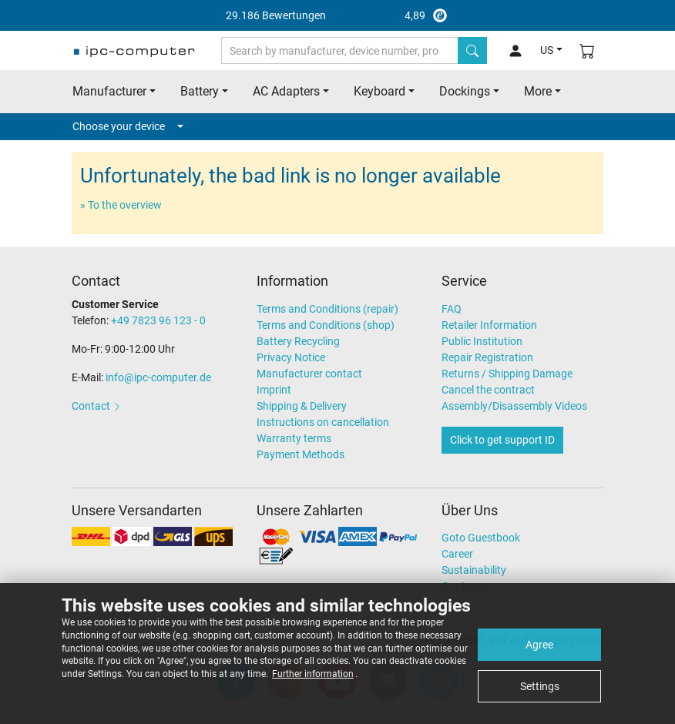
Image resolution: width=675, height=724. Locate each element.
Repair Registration (487, 357)
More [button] (538, 91)
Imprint (274, 390)
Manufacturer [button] (109, 91)
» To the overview (121, 205)
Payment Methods (300, 454)
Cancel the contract (488, 390)
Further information (313, 674)
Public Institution (482, 341)
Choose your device (127, 126)
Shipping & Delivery (302, 406)
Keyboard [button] (379, 91)
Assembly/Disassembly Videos (514, 406)
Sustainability (474, 570)
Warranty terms (294, 438)
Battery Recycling (298, 341)
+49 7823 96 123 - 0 (158, 320)
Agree (539, 645)
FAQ (452, 309)
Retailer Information (489, 325)
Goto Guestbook (481, 537)
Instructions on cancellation (323, 422)
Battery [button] (199, 91)
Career (457, 554)
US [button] (546, 50)
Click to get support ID (502, 440)
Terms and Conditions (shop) (326, 325)
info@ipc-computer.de (158, 377)
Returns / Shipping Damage (507, 373)
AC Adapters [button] (286, 91)
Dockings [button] (464, 91)
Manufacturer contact (309, 373)
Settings (539, 686)
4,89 (337, 15)
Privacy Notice (291, 357)
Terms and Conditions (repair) (327, 309)
